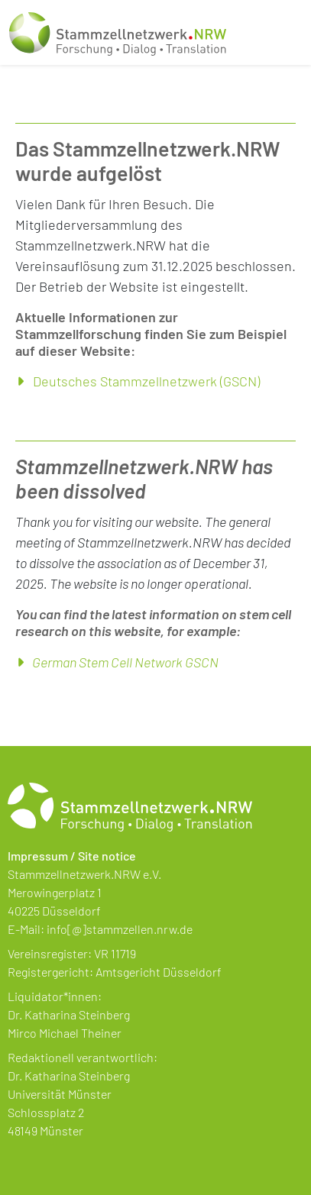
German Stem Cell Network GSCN (125, 662)
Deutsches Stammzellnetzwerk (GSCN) (146, 381)
